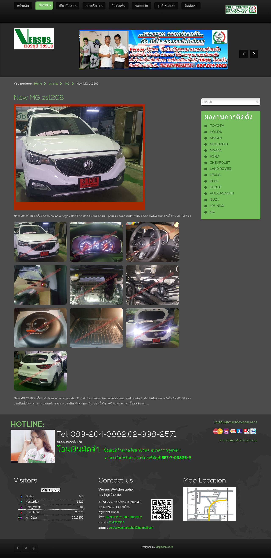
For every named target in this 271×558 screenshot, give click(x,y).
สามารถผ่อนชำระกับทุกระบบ (238, 440)
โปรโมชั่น (118, 6)
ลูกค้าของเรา (166, 6)
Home (38, 83)
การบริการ (93, 6)
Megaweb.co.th (164, 546)
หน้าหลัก (23, 6)
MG (67, 83)
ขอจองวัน (141, 6)
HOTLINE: (27, 424)
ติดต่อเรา (191, 6)
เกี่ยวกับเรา (66, 6)
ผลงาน (43, 5)
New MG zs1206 (39, 98)
